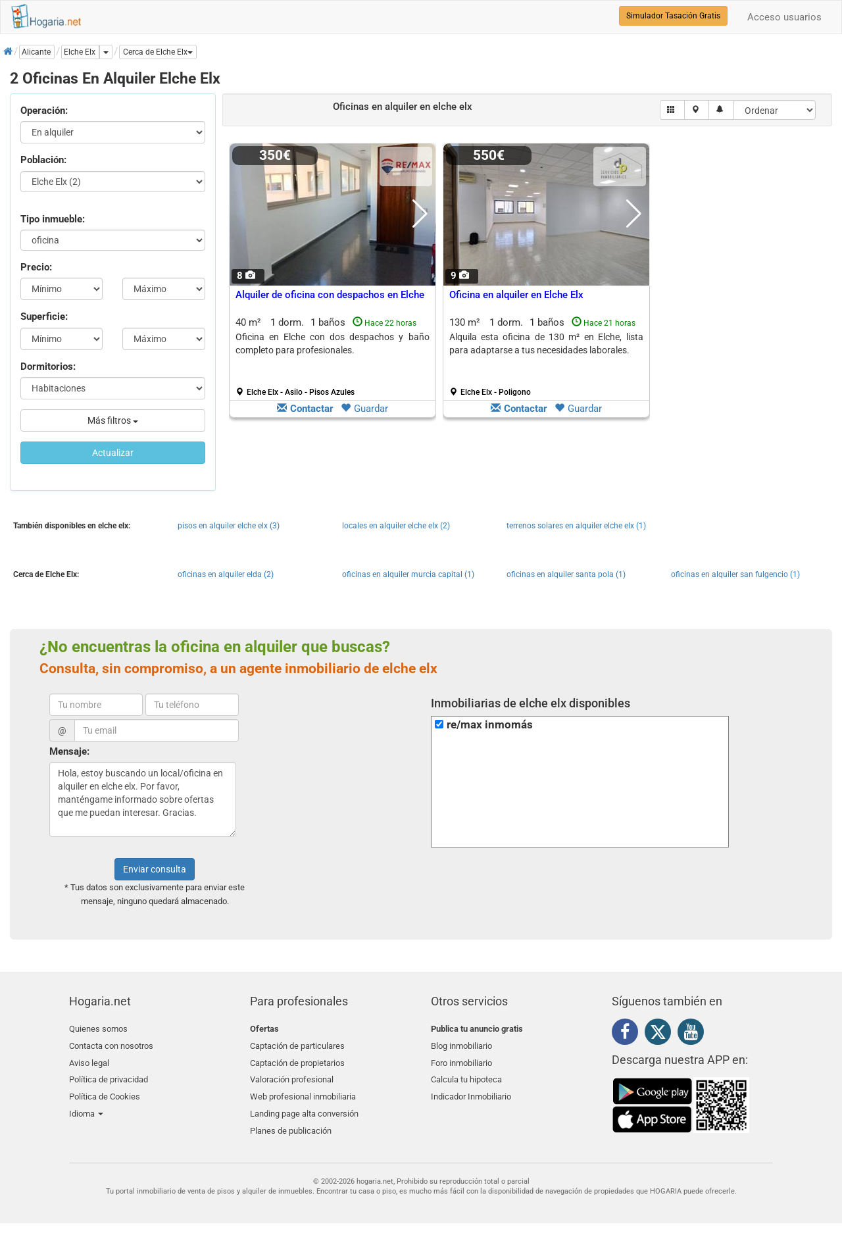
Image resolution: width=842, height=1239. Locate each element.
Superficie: (44, 316)
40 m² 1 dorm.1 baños (332, 356)
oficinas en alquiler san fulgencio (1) (735, 574)
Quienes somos (98, 1029)
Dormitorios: (48, 366)
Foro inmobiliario (461, 1060)
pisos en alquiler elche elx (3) (229, 525)
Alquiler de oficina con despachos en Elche (329, 295)
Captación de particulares (297, 1044)
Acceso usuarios (784, 17)
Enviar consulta (154, 869)
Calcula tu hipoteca (466, 1075)
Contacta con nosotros (111, 1044)
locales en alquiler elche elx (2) (396, 525)
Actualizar (113, 452)
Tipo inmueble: (52, 219)
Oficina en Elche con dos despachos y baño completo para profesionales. (332, 343)
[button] (158, 52)
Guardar (364, 409)
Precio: (36, 267)
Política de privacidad (108, 1075)
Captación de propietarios (297, 1060)
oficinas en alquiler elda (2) (226, 574)
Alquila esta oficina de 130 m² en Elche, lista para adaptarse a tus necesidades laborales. (546, 343)
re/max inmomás (490, 725)
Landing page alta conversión (304, 1106)
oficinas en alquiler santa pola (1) (566, 574)
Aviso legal (89, 1060)
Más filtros (112, 420)
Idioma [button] (86, 1106)
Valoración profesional (292, 1075)
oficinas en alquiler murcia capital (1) (408, 574)
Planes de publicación (291, 1121)
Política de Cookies (104, 1091)
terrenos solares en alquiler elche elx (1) (576, 525)
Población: (43, 160)
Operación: (44, 110)
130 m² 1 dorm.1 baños (546, 356)
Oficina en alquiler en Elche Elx (516, 295)
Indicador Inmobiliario (471, 1091)
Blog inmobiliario (461, 1044)
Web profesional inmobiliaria (303, 1091)
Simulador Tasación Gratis (673, 15)
